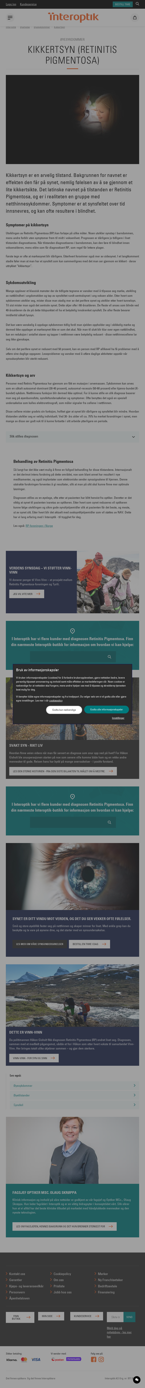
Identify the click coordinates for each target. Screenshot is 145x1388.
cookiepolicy (55, 700)
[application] (137, 1380)
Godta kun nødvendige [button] (64, 710)
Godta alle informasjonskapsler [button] (106, 709)
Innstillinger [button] (118, 718)
